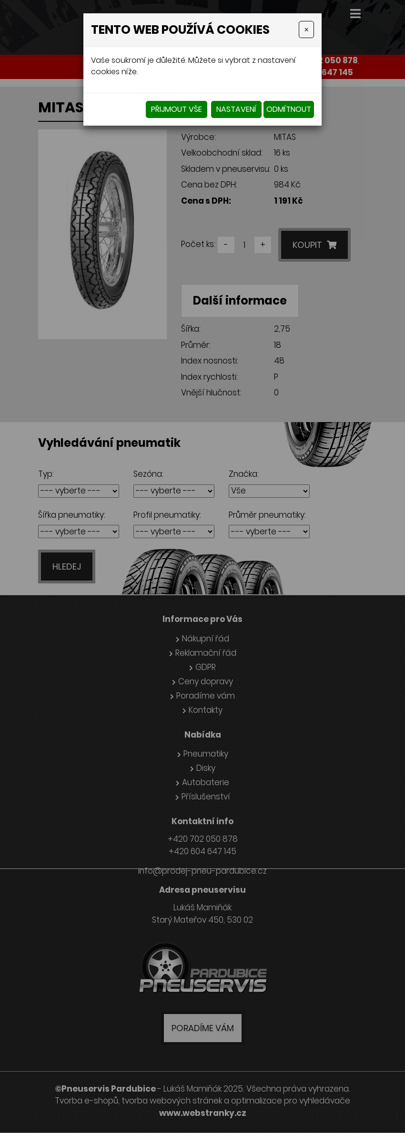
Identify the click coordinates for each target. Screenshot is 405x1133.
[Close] (306, 29)
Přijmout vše (176, 109)
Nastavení (236, 109)
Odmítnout (288, 109)
